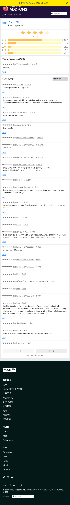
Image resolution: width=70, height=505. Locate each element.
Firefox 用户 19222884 (25, 247)
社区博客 (7, 406)
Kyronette (20, 343)
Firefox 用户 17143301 (25, 165)
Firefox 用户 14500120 (25, 145)
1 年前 (25, 225)
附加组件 (7, 380)
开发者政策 (8, 402)
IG (17, 217)
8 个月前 (35, 187)
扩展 (4, 14)
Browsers (7, 452)
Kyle (18, 289)
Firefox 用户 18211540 (25, 260)
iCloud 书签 (13, 22)
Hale (18, 274)
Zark (18, 303)
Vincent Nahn (21, 112)
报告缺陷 (7, 415)
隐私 (4, 485)
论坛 (5, 410)
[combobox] (59, 13)
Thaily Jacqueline (23, 64)
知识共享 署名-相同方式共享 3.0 (45, 490)
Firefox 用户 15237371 (25, 296)
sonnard (19, 125)
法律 (20, 485)
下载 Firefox (27, 3)
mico (18, 202)
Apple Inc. (19, 25)
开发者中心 (8, 397)
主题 (10, 14)
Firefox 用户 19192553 (25, 267)
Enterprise (8, 440)
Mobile (6, 436)
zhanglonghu (21, 323)
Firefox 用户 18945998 (25, 138)
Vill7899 (19, 85)
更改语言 (6, 496)
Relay (5, 461)
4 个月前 (28, 85)
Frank (18, 97)
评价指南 (7, 419)
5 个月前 (32, 112)
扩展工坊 (7, 393)
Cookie (12, 485)
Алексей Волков (23, 187)
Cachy (18, 225)
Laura (18, 330)
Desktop (7, 431)
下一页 (51, 351)
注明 (11, 490)
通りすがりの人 (22, 232)
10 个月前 (24, 217)
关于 (5, 384)
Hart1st (19, 180)
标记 (4, 72)
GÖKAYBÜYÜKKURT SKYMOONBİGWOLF (32, 281)
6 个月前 (39, 158)
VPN (5, 456)
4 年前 (34, 64)
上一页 (18, 351)
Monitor (7, 465)
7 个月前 (39, 165)
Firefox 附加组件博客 (13, 389)
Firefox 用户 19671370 (25, 158)
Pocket (6, 469)
